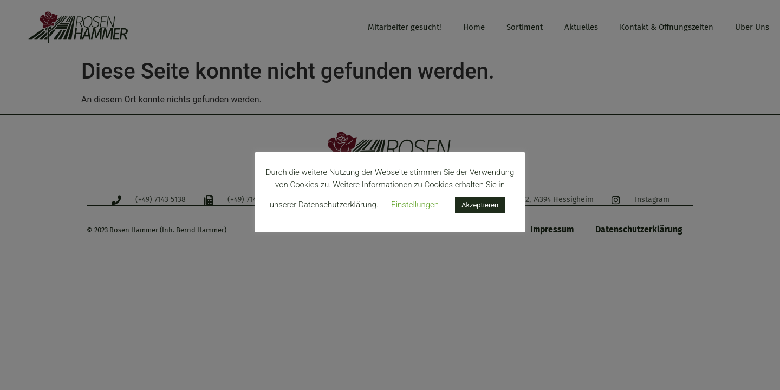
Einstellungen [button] (415, 205)
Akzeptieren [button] (479, 205)
